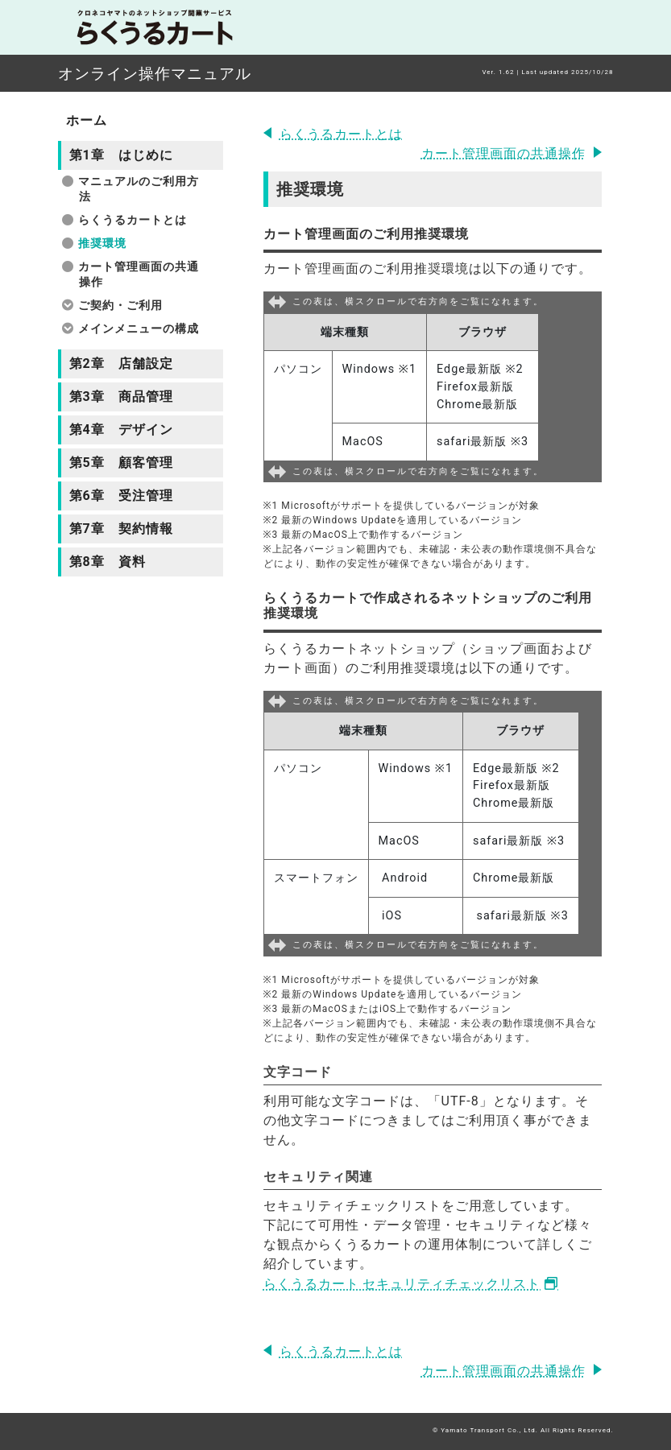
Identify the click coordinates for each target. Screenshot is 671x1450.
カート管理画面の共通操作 (503, 153)
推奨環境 (102, 243)
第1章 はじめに (121, 155)
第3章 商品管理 (121, 396)
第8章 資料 (107, 561)
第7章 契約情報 (121, 528)
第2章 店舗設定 (121, 363)
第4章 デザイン (121, 429)
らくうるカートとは (341, 134)
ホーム (86, 120)
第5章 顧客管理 (121, 462)
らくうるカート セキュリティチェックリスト (402, 1283)
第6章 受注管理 (121, 495)
